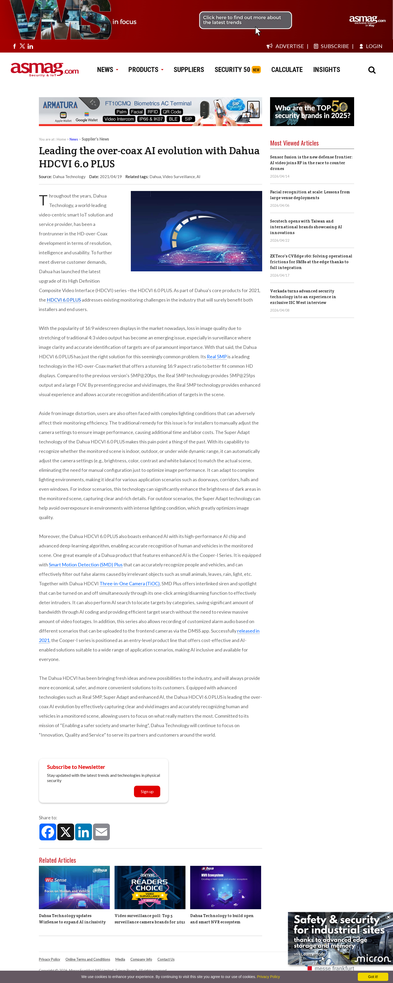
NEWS (107, 70)
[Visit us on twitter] (22, 46)
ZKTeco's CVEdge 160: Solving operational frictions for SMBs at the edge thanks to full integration (311, 261)
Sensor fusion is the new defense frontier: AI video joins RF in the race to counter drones (311, 162)
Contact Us (165, 959)
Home (61, 139)
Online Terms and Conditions (87, 959)
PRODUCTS (145, 70)
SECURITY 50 (232, 70)
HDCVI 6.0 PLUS (64, 300)
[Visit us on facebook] (14, 46)
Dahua (155, 176)
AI (198, 176)
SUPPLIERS (189, 70)
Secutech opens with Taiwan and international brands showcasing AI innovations (306, 227)
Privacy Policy (49, 959)
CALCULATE (287, 70)
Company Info (141, 959)
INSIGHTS (326, 70)
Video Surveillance (179, 176)
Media (120, 959)
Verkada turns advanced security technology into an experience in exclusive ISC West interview (303, 296)
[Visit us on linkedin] (30, 46)
